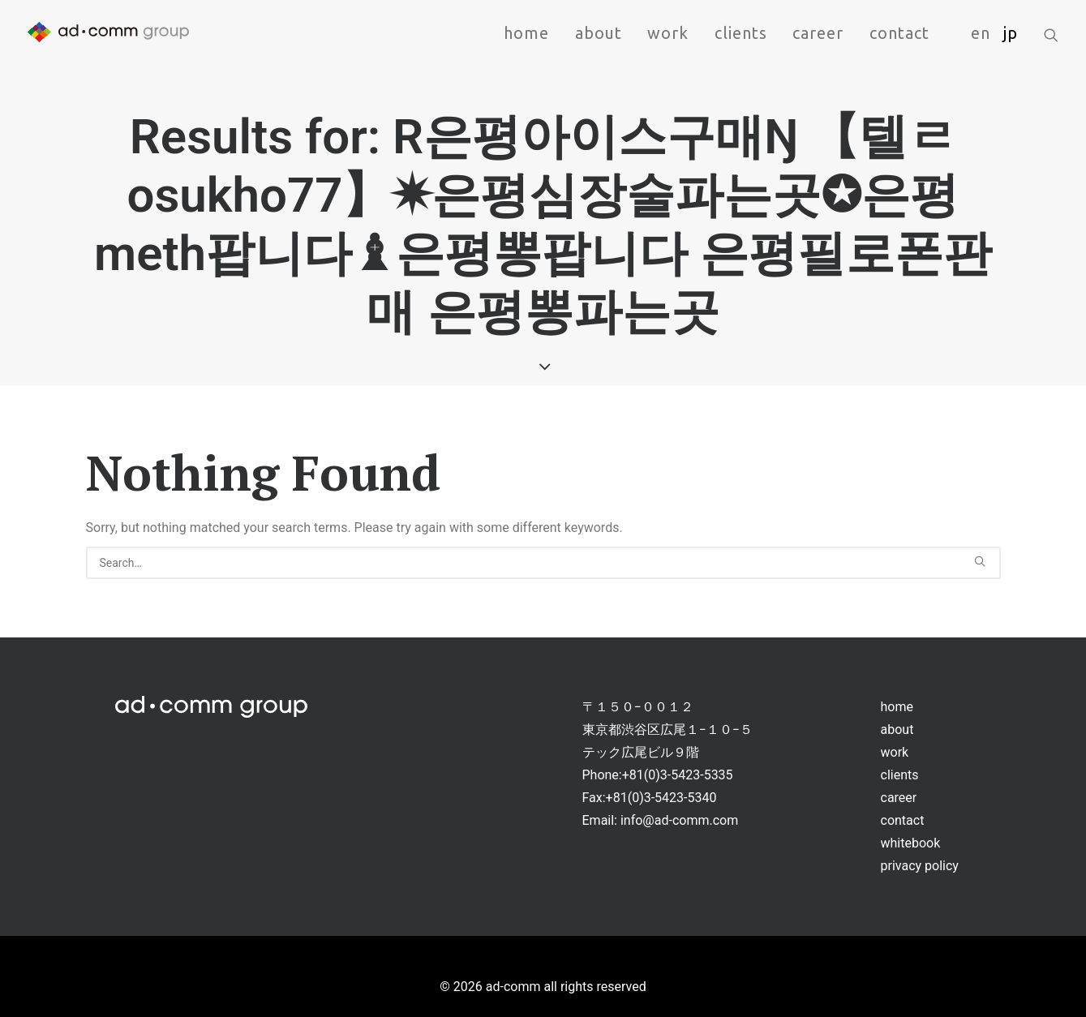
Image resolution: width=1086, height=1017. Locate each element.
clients (741, 33)
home (526, 33)
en (980, 33)
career (817, 33)
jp (1010, 33)
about (598, 33)
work (668, 33)
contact (899, 33)
